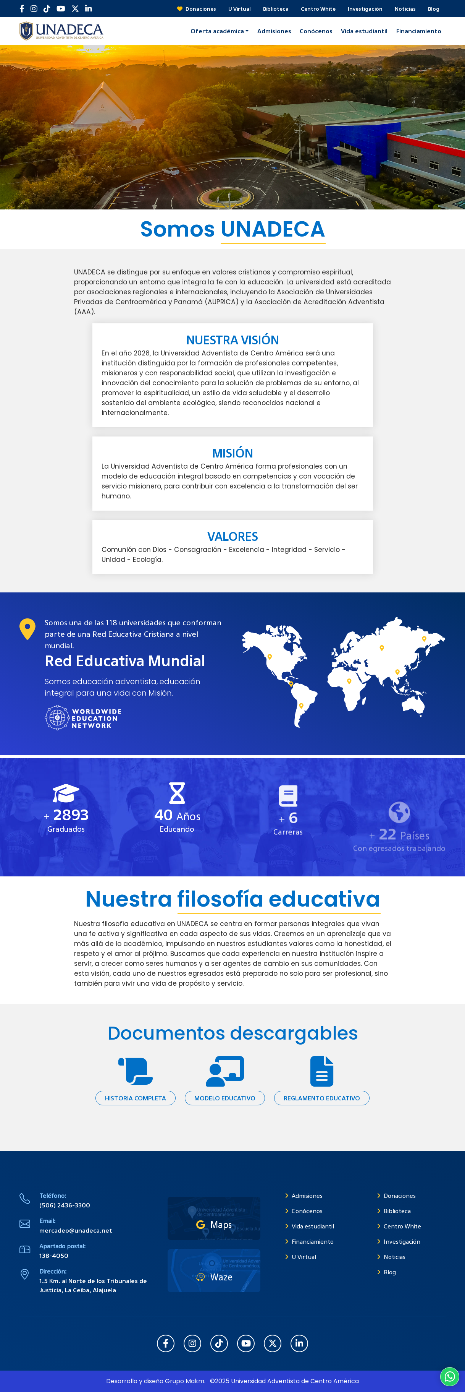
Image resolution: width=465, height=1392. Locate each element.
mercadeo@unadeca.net (75, 1230)
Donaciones (196, 8)
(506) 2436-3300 (64, 1205)
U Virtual (239, 8)
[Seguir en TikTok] (47, 9)
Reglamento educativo (322, 1098)
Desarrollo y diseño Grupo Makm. (155, 1381)
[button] (219, 31)
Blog (433, 8)
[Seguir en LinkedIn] (88, 9)
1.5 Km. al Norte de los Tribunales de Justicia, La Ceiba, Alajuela (93, 1285)
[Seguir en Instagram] (34, 9)
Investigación (365, 8)
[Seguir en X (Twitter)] (75, 9)
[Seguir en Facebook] (21, 9)
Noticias (405, 8)
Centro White (318, 8)
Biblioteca (276, 8)
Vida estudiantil (309, 1226)
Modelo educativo (224, 1098)
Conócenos (304, 1211)
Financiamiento (309, 1241)
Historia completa (135, 1098)
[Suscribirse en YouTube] (61, 9)
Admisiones (304, 1195)
